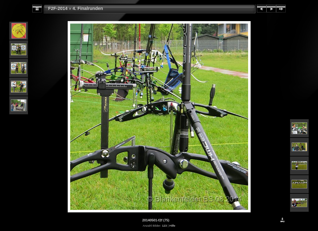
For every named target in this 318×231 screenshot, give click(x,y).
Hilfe (172, 225)
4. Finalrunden (87, 8)
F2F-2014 (57, 8)
